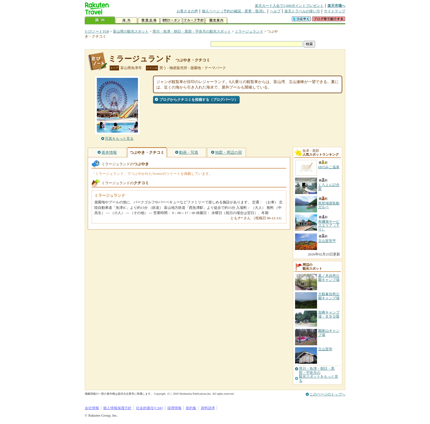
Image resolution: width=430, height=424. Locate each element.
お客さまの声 (187, 11)
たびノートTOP (97, 31)
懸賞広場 (149, 20)
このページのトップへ (327, 394)
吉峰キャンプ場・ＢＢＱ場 (329, 314)
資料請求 (208, 408)
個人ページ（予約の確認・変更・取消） (234, 11)
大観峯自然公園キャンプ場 (329, 296)
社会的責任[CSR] (149, 408)
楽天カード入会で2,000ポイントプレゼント (289, 6)
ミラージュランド (249, 31)
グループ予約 (194, 20)
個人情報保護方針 (117, 408)
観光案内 (216, 20)
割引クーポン (171, 20)
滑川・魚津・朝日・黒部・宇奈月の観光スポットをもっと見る (318, 374)
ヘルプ (275, 11)
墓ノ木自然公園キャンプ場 (329, 277)
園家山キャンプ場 (329, 333)
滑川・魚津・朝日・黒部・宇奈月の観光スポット (191, 31)
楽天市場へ (336, 6)
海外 (126, 20)
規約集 (191, 408)
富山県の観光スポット (131, 31)
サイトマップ (334, 11)
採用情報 (174, 408)
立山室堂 (325, 349)
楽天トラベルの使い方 (302, 11)
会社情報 (92, 408)
